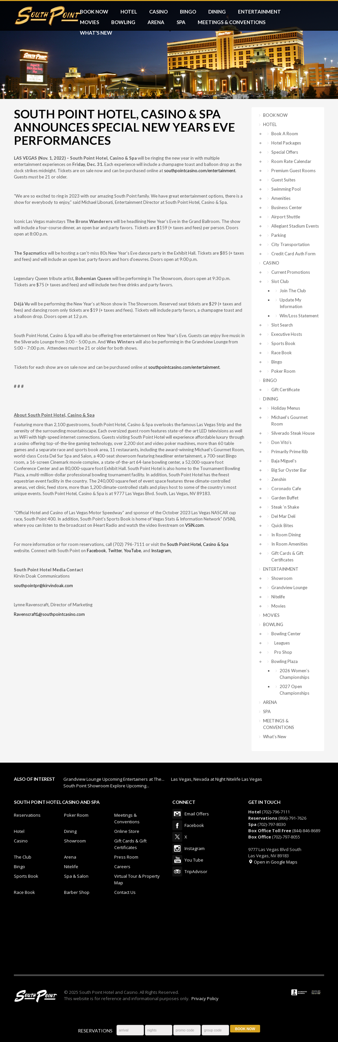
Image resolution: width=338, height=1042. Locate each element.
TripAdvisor (177, 871)
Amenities (280, 198)
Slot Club (280, 281)
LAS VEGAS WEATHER (169, 938)
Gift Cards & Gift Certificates (287, 556)
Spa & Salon (76, 876)
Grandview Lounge (289, 587)
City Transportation (290, 244)
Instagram (161, 550)
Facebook (96, 550)
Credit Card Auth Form (293, 253)
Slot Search (282, 325)
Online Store (126, 831)
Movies (278, 606)
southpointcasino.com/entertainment (199, 170)
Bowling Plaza (284, 661)
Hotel (19, 831)
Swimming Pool (286, 189)
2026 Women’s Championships (294, 674)
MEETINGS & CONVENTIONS (231, 22)
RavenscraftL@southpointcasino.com (49, 614)
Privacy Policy (205, 998)
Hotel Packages (286, 142)
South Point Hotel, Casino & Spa (197, 544)
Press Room (126, 857)
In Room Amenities (289, 544)
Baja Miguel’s (283, 460)
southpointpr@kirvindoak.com (43, 585)
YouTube (132, 550)
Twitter (115, 550)
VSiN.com (194, 525)
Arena (70, 857)
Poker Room (283, 371)
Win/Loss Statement (299, 315)
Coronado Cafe (286, 488)
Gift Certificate (285, 389)
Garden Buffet (284, 497)
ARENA (156, 22)
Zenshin (278, 479)
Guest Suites (283, 179)
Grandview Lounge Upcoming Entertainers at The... (113, 779)
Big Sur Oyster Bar (289, 470)
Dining (70, 831)
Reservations (27, 815)
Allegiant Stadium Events (295, 226)
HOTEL (128, 12)
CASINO (158, 12)
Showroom (281, 578)
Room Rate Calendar (291, 161)
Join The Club (293, 290)
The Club (22, 857)
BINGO (188, 12)
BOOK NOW (94, 12)
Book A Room (284, 133)
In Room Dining (286, 534)
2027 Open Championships (294, 690)
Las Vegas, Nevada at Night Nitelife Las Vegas (216, 779)
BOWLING (123, 22)
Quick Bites (282, 525)
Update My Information (291, 303)
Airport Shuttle (285, 216)
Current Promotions (290, 272)
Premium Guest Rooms (293, 170)
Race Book (281, 352)
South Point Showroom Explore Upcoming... (106, 786)
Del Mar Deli (283, 516)
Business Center (286, 207)
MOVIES (89, 22)
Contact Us (125, 892)
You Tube (177, 860)
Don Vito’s (281, 442)
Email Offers (177, 814)
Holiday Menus (285, 408)
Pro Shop (281, 652)
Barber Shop (76, 892)
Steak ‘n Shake (285, 507)
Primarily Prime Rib (289, 451)
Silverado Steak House (293, 433)
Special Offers (284, 152)
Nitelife (278, 596)
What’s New (96, 33)
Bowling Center (286, 633)
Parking (278, 235)
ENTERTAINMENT (259, 12)
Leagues (280, 643)
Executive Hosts (286, 334)
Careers (122, 866)
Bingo (276, 361)
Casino (21, 841)
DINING (217, 12)
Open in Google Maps (272, 862)
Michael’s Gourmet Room (289, 420)
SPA (181, 22)
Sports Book (283, 343)
